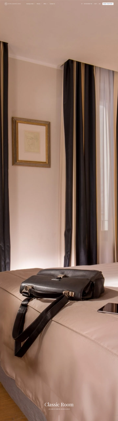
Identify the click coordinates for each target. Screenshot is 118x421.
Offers (44, 3)
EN (100, 3)
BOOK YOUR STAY (108, 3)
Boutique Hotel (29, 3)
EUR (95, 3)
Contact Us (52, 3)
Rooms (38, 3)
